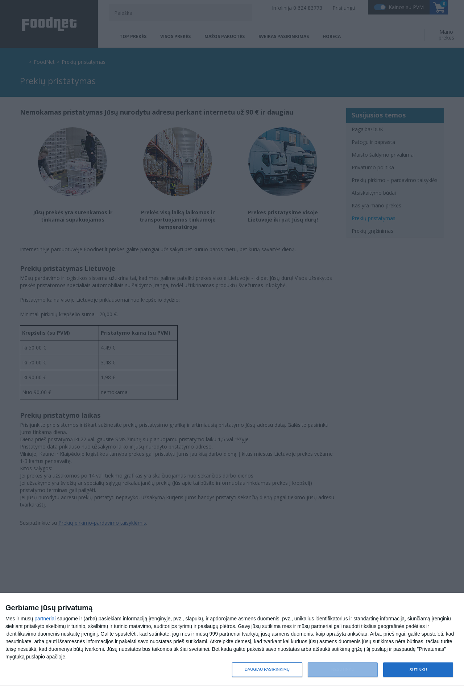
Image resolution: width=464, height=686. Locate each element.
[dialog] (232, 639)
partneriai (44, 618)
